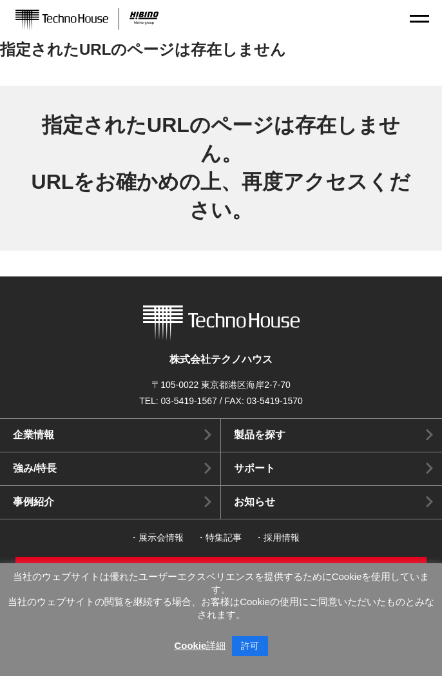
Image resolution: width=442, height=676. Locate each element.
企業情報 (33, 434)
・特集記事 (219, 537)
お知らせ (254, 501)
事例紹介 (33, 501)
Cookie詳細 (200, 645)
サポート (254, 468)
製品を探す (259, 434)
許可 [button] (250, 646)
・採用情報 (277, 537)
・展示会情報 (157, 537)
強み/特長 (35, 468)
